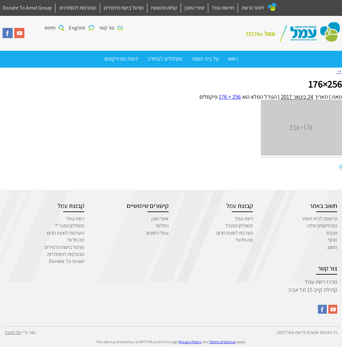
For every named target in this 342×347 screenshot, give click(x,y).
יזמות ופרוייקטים (121, 58)
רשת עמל (244, 218)
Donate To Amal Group (27, 7)
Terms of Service (222, 341)
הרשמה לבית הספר (319, 218)
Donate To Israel (66, 261)
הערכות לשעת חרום (234, 233)
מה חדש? (244, 240)
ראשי (233, 58)
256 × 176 (230, 96)
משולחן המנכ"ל (69, 225)
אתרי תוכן (160, 218)
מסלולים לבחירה (165, 58)
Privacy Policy (190, 341)
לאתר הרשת (253, 7)
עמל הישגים (157, 233)
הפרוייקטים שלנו (322, 225)
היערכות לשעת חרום (65, 233)
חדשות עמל (223, 7)
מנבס (331, 233)
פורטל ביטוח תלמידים (124, 7)
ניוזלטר (162, 225)
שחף (332, 240)
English (77, 27)
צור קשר (106, 27)
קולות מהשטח (164, 7)
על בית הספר (205, 58)
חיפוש (49, 27)
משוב (332, 247)
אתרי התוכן (194, 7)
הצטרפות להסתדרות (77, 7)
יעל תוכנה (13, 332)
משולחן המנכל (239, 225)
